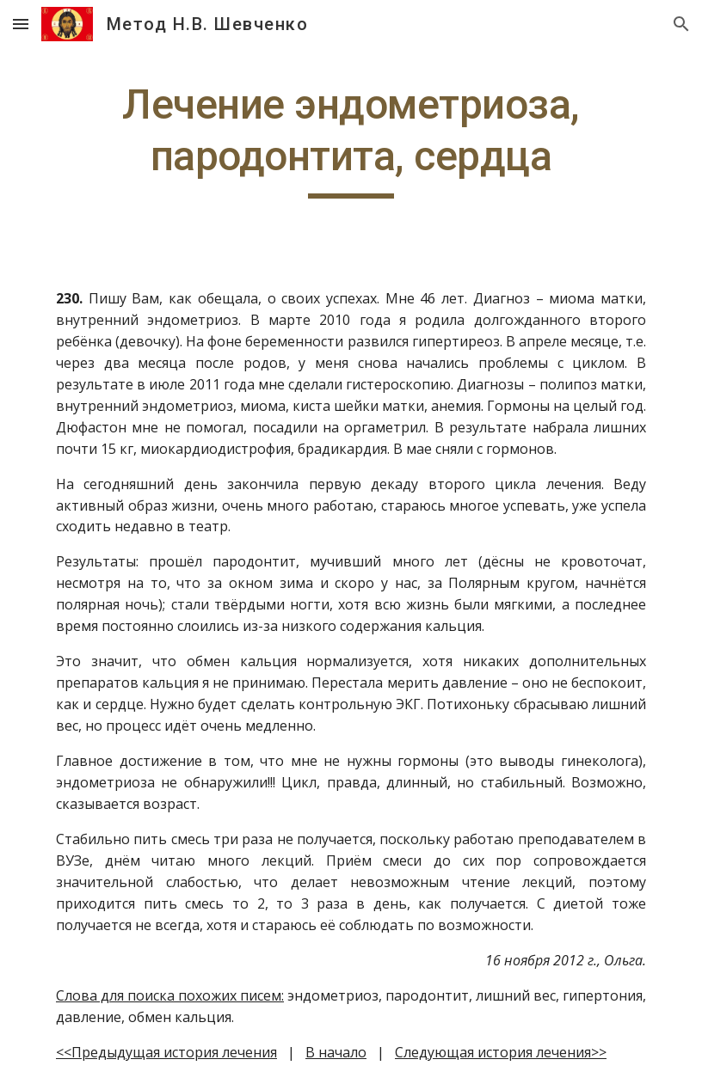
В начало (335, 1052)
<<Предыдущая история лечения (166, 1052)
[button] (20, 23)
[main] (351, 138)
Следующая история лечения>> (501, 1052)
